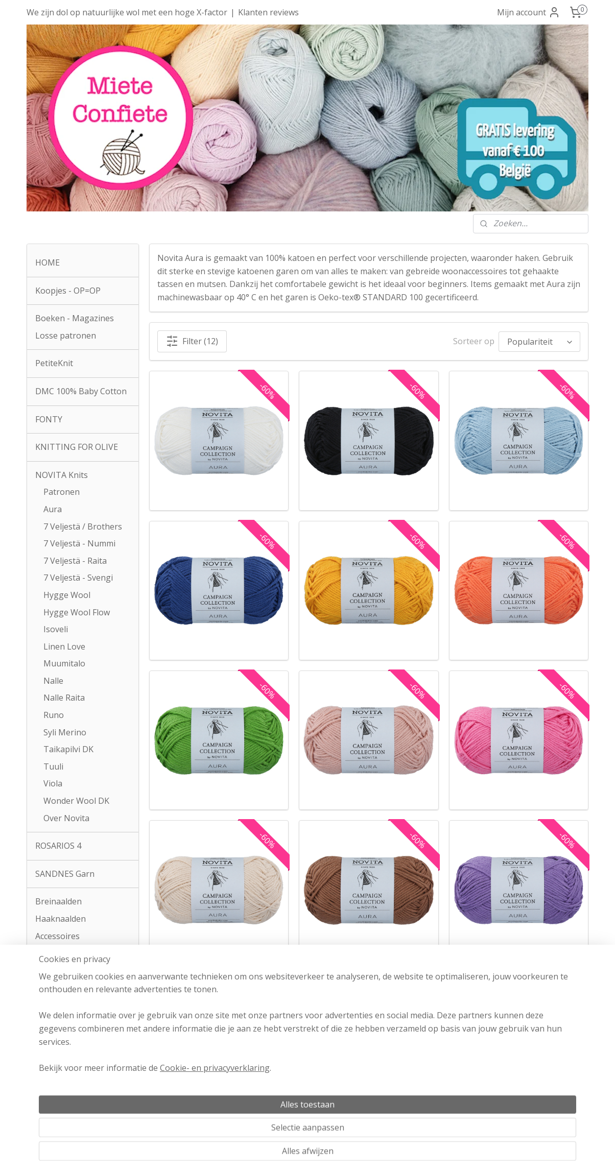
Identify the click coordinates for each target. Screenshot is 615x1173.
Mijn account (528, 12)
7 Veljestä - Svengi (78, 577)
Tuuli (53, 766)
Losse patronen (65, 335)
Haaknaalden (60, 918)
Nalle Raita (64, 697)
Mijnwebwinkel (419, 1154)
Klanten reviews (268, 12)
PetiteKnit (54, 363)
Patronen (61, 491)
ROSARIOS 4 (58, 845)
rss (291, 1154)
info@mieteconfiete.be (83, 1108)
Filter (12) (192, 341)
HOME (47, 262)
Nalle (53, 680)
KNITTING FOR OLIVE (76, 446)
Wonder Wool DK (76, 800)
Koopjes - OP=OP (68, 290)
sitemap (270, 1154)
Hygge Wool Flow (76, 612)
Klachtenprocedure (298, 1108)
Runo (53, 715)
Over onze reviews (532, 1094)
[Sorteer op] (539, 341)
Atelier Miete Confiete (83, 1055)
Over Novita (66, 818)
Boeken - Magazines (74, 318)
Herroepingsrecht (307, 1082)
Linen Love (64, 646)
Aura (52, 509)
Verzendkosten (307, 1068)
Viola (52, 783)
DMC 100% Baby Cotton (81, 391)
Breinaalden (58, 901)
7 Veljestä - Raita (75, 560)
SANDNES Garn (64, 873)
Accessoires (57, 936)
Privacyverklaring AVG (308, 1094)
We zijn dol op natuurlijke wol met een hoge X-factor (127, 12)
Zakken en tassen (69, 963)
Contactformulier (68, 991)
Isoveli (55, 629)
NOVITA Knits (61, 475)
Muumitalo (64, 663)
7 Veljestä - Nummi (79, 543)
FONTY (48, 419)
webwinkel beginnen (330, 1154)
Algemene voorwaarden (307, 1055)
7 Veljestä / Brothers (82, 526)
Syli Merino (64, 732)
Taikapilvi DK (68, 749)
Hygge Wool (66, 595)
